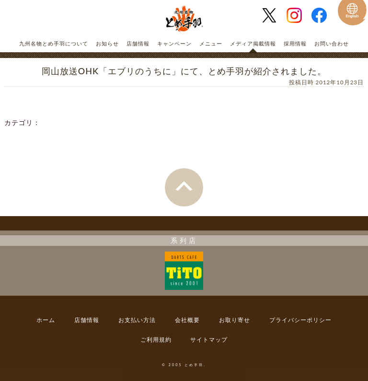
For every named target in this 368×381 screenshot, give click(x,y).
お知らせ (107, 43)
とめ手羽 (184, 19)
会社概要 (187, 320)
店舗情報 (138, 43)
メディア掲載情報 (253, 43)
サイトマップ (209, 339)
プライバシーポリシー (300, 320)
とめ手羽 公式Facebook (322, 15)
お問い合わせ (331, 43)
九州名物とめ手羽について (53, 43)
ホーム (45, 320)
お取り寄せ (234, 320)
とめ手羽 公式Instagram (298, 15)
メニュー (210, 43)
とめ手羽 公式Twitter (273, 15)
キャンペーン (174, 43)
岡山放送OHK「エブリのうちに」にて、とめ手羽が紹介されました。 (184, 71)
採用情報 (295, 43)
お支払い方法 (137, 320)
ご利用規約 (156, 339)
